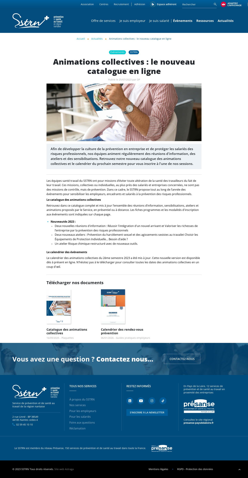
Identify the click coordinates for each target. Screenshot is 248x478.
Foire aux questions (82, 422)
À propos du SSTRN (82, 399)
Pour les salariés (80, 417)
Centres (103, 4)
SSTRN (36, 392)
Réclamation (77, 428)
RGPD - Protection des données (195, 469)
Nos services (77, 405)
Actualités (226, 21)
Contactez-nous (182, 359)
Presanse (162, 448)
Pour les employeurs (82, 411)
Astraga (69, 469)
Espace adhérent (167, 4)
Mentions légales (158, 469)
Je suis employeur (132, 21)
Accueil (81, 38)
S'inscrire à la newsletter (147, 412)
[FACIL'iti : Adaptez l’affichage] (231, 4)
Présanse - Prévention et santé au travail (199, 406)
